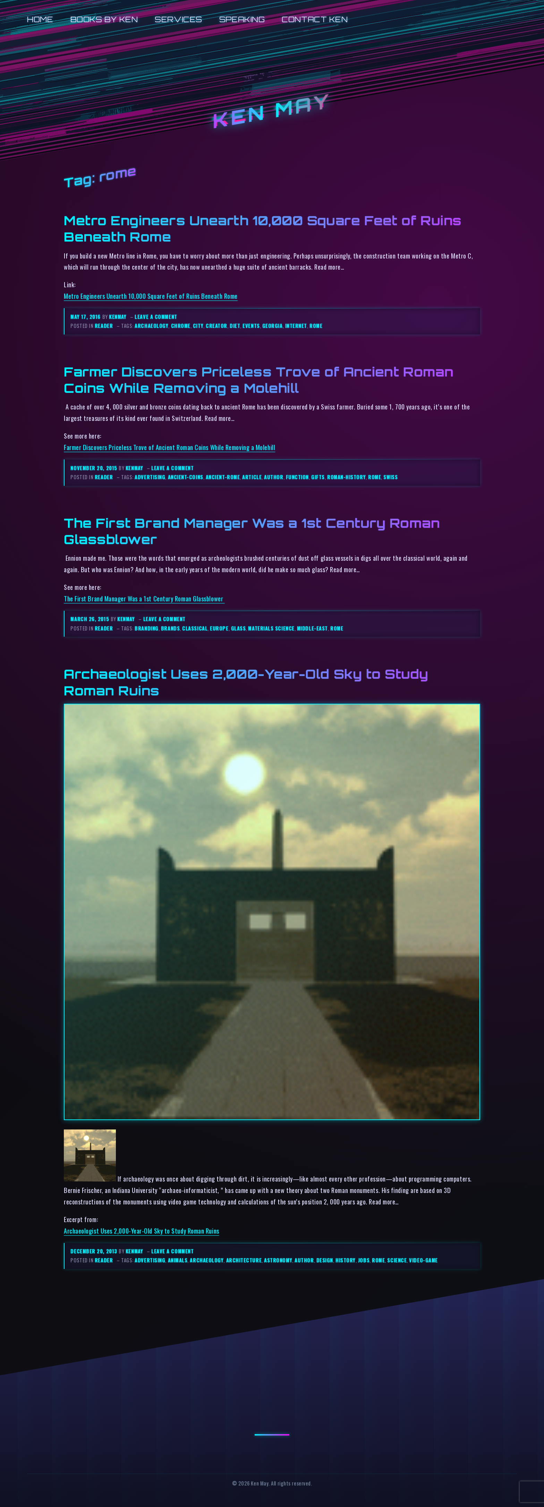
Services (178, 19)
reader (104, 325)
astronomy (278, 1260)
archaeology (151, 325)
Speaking (242, 19)
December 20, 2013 (94, 1251)
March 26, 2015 (90, 619)
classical (194, 628)
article (252, 477)
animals (178, 1260)
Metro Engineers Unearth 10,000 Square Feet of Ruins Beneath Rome (151, 295)
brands (170, 628)
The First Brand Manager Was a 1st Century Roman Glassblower (144, 598)
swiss (390, 477)
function (297, 477)
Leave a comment (156, 316)
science (397, 1260)
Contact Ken (315, 19)
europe (219, 628)
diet (235, 325)
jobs (363, 1260)
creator (216, 325)
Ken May (272, 111)
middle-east (312, 628)
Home (40, 19)
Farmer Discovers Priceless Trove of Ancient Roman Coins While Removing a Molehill (259, 380)
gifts (318, 477)
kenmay (117, 316)
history (345, 1260)
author (273, 477)
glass (238, 628)
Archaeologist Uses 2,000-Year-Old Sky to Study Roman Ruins (141, 1230)
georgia (272, 325)
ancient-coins (185, 477)
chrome (180, 325)
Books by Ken (104, 19)
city (198, 325)
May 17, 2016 (86, 316)
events (251, 325)
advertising (150, 477)
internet (296, 325)
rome (315, 325)
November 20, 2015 (94, 468)
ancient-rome (223, 477)
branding (146, 628)
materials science (271, 628)
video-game (423, 1260)
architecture (244, 1260)
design (324, 1260)
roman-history (346, 477)
